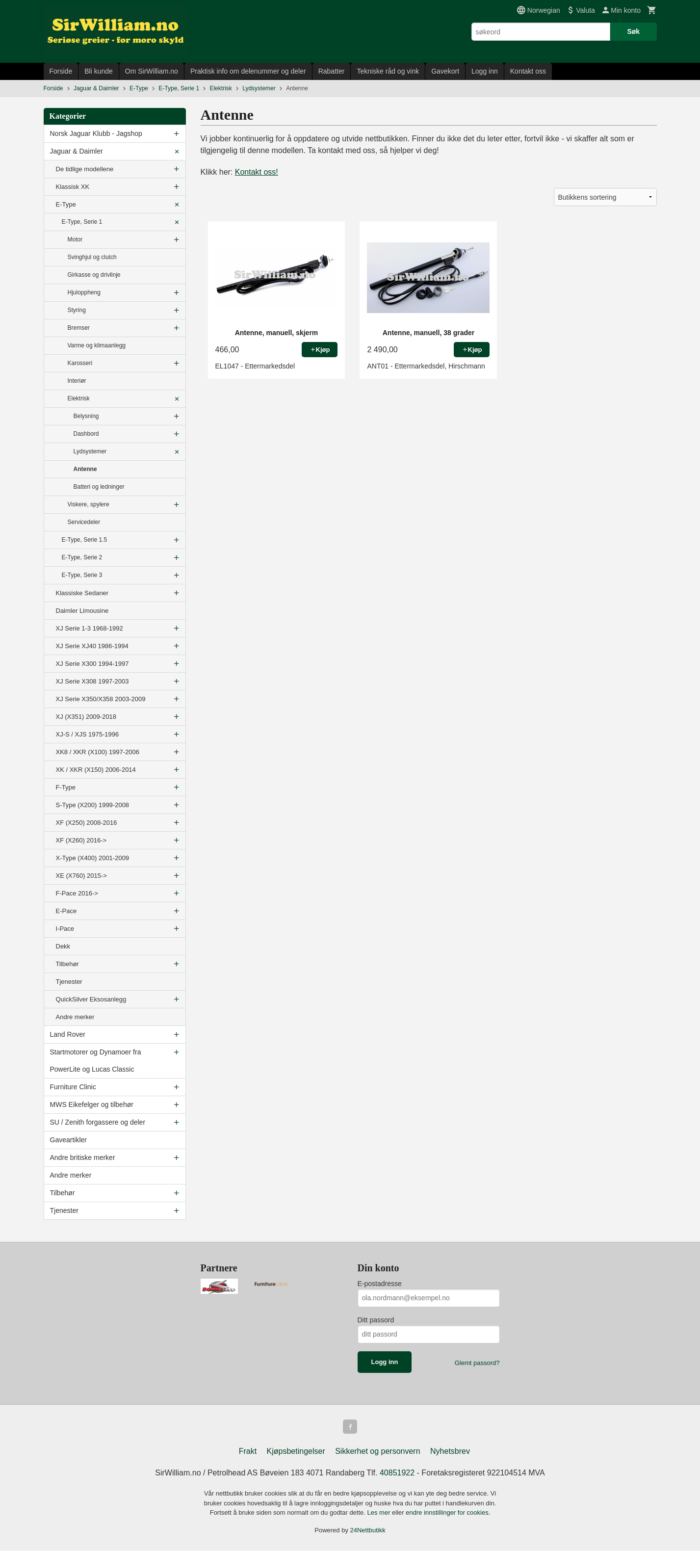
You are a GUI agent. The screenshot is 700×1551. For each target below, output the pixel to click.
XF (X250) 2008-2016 (86, 822)
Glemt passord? (477, 1363)
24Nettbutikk (368, 1531)
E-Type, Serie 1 (82, 221)
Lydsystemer (90, 451)
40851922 (397, 1474)
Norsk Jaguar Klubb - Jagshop (96, 133)
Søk (633, 31)
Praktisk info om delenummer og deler (248, 71)
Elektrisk (79, 398)
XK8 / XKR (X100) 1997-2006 (98, 752)
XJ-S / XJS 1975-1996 (87, 734)
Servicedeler (84, 522)
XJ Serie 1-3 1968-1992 (89, 628)
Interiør (77, 380)
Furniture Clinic (73, 1087)
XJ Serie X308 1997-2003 (92, 681)
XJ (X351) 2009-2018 (86, 716)
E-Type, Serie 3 (82, 575)
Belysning (86, 416)
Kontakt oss (528, 71)
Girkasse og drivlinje (94, 274)
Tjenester (69, 981)
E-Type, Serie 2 (82, 557)
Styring (77, 310)
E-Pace (66, 911)
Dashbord (86, 433)
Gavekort (445, 71)
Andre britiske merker (82, 1157)
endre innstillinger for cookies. (448, 1514)
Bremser (79, 327)
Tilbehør (67, 964)
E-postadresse (380, 1284)
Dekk (63, 946)
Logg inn (484, 71)
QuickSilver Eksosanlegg (91, 999)
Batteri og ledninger (99, 486)
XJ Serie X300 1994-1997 (92, 663)
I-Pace (65, 928)
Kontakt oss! (256, 172)
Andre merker (75, 1017)
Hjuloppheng (84, 292)
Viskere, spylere (88, 504)
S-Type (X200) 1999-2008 (93, 805)
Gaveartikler (68, 1140)
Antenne (85, 469)
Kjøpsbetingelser (296, 1452)
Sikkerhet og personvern (377, 1452)
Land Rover (67, 1034)
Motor (75, 239)
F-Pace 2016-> (77, 893)
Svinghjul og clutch (92, 257)
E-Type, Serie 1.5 (84, 539)
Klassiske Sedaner (82, 593)
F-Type (66, 787)
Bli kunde (98, 71)
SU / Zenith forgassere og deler (98, 1122)
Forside (61, 71)
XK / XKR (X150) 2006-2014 (96, 769)
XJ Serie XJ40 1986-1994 (92, 646)
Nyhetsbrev (450, 1452)
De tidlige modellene (85, 169)
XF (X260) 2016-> (81, 840)
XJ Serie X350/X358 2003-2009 (101, 699)
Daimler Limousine (82, 610)
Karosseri (80, 363)
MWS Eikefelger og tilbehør (91, 1104)
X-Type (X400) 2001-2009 (93, 858)
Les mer (379, 1514)
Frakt (248, 1452)
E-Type (66, 204)
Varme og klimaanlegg (97, 345)
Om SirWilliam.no (151, 71)
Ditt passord (376, 1320)
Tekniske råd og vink (388, 71)
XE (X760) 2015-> (81, 875)
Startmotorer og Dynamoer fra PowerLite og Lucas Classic (95, 1060)
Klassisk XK (73, 186)
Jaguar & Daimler (76, 151)
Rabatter (331, 71)
